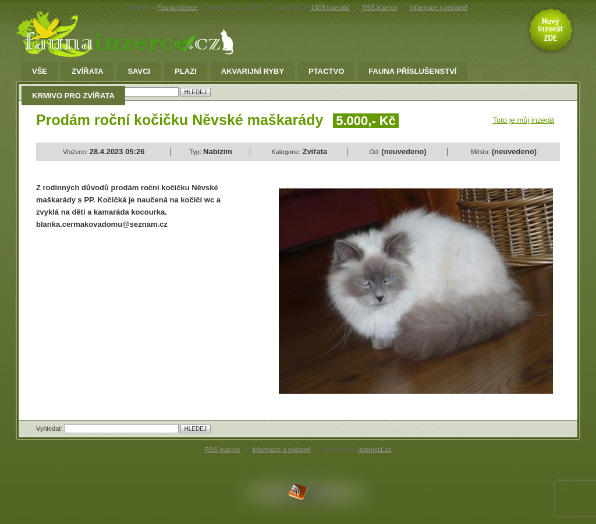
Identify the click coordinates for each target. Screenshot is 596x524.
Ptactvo (326, 71)
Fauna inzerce (177, 7)
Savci (139, 71)
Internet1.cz (374, 449)
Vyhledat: (50, 428)
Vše (40, 71)
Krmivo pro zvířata (73, 96)
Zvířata (87, 71)
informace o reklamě (439, 7)
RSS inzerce (380, 7)
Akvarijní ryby (253, 71)
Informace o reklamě (282, 449)
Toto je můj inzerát (524, 120)
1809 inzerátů (330, 7)
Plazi (185, 71)
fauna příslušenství (412, 71)
